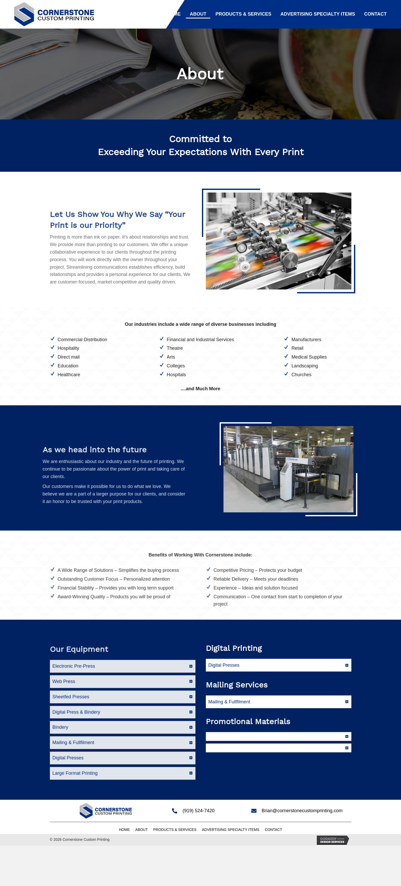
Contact (273, 830)
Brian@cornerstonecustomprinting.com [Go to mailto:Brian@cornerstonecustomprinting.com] (302, 810)
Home (124, 830)
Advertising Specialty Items (230, 830)
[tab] (122, 730)
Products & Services (174, 830)
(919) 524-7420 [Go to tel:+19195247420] (198, 810)
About (141, 830)
